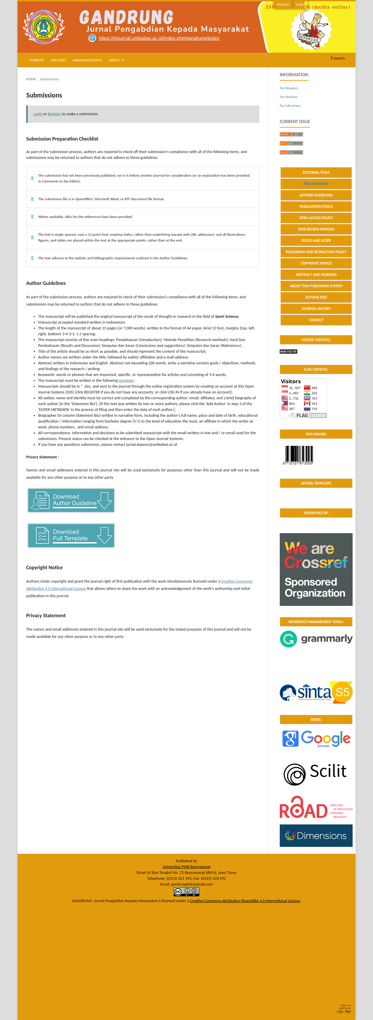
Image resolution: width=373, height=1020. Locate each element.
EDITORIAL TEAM (316, 172)
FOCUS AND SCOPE (316, 240)
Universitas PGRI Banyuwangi (186, 866)
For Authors (289, 97)
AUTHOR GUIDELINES (316, 195)
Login (300, 4)
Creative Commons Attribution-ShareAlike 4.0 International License (245, 900)
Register (283, 4)
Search (338, 58)
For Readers (289, 88)
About (115, 60)
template (126, 380)
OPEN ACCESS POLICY (316, 218)
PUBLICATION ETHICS (316, 206)
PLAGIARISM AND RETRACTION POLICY (316, 252)
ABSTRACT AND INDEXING (316, 274)
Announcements (87, 60)
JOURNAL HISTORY (316, 308)
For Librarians (290, 105)
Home (31, 79)
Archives (58, 60)
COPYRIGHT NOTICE (316, 263)
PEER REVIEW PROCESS (316, 229)
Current (36, 60)
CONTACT (316, 320)
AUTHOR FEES (316, 297)
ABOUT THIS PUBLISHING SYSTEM (316, 286)
